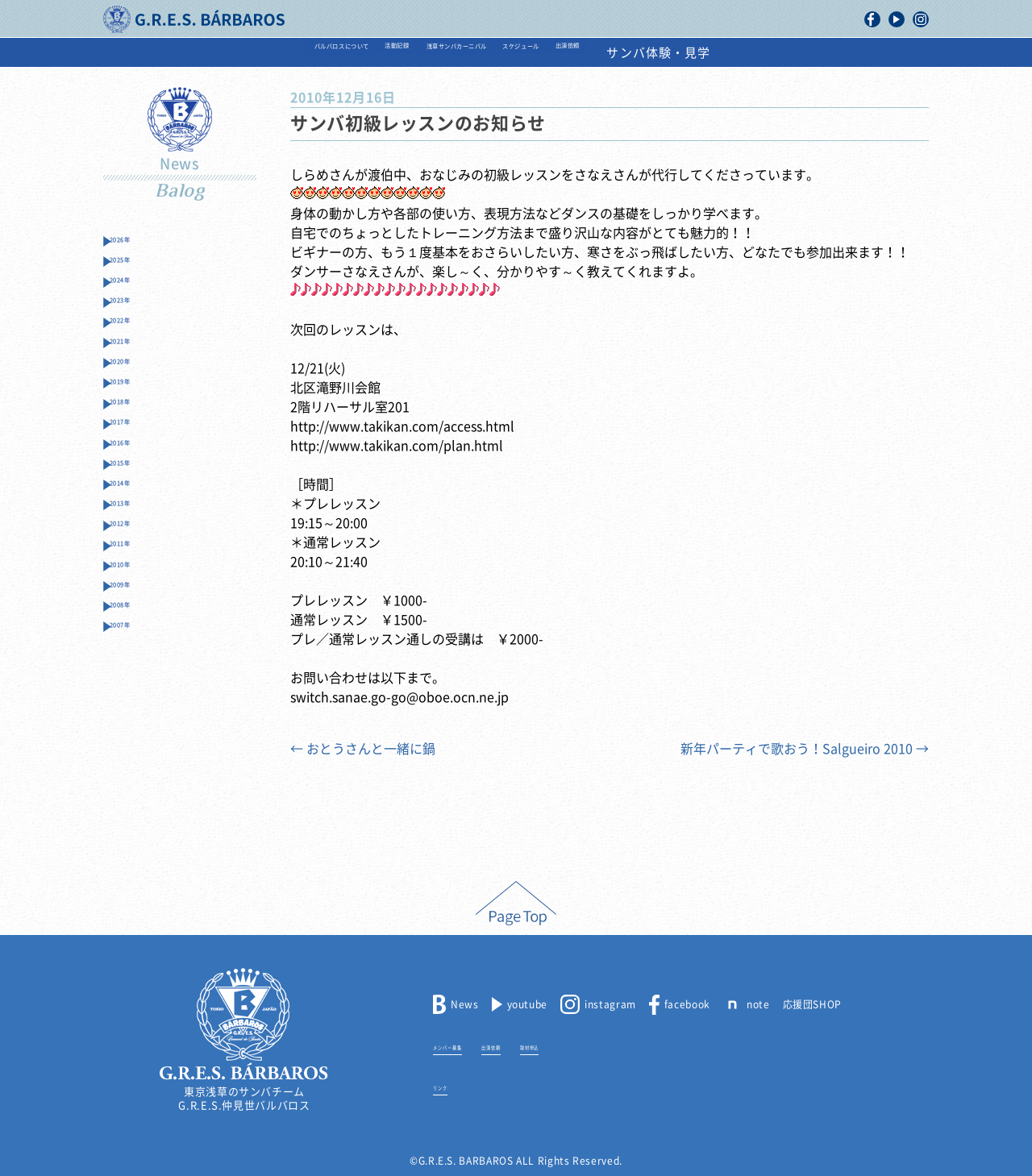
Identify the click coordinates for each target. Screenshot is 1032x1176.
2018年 (138, 467)
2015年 (138, 552)
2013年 (138, 608)
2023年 (138, 326)
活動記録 (340, 53)
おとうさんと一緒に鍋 (362, 748)
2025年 (138, 270)
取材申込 (597, 1045)
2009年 (138, 721)
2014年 (138, 580)
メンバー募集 (464, 1045)
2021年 (138, 382)
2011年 (138, 665)
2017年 (138, 495)
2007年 (138, 777)
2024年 (138, 298)
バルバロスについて (222, 53)
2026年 (138, 241)
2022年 (138, 354)
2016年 (138, 523)
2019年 (138, 439)
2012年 (138, 636)
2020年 (138, 411)
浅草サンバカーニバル (465, 53)
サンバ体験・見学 (816, 53)
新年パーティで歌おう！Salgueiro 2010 (804, 748)
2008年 (138, 749)
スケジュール (603, 53)
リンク (448, 1086)
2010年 (138, 693)
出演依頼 (701, 53)
